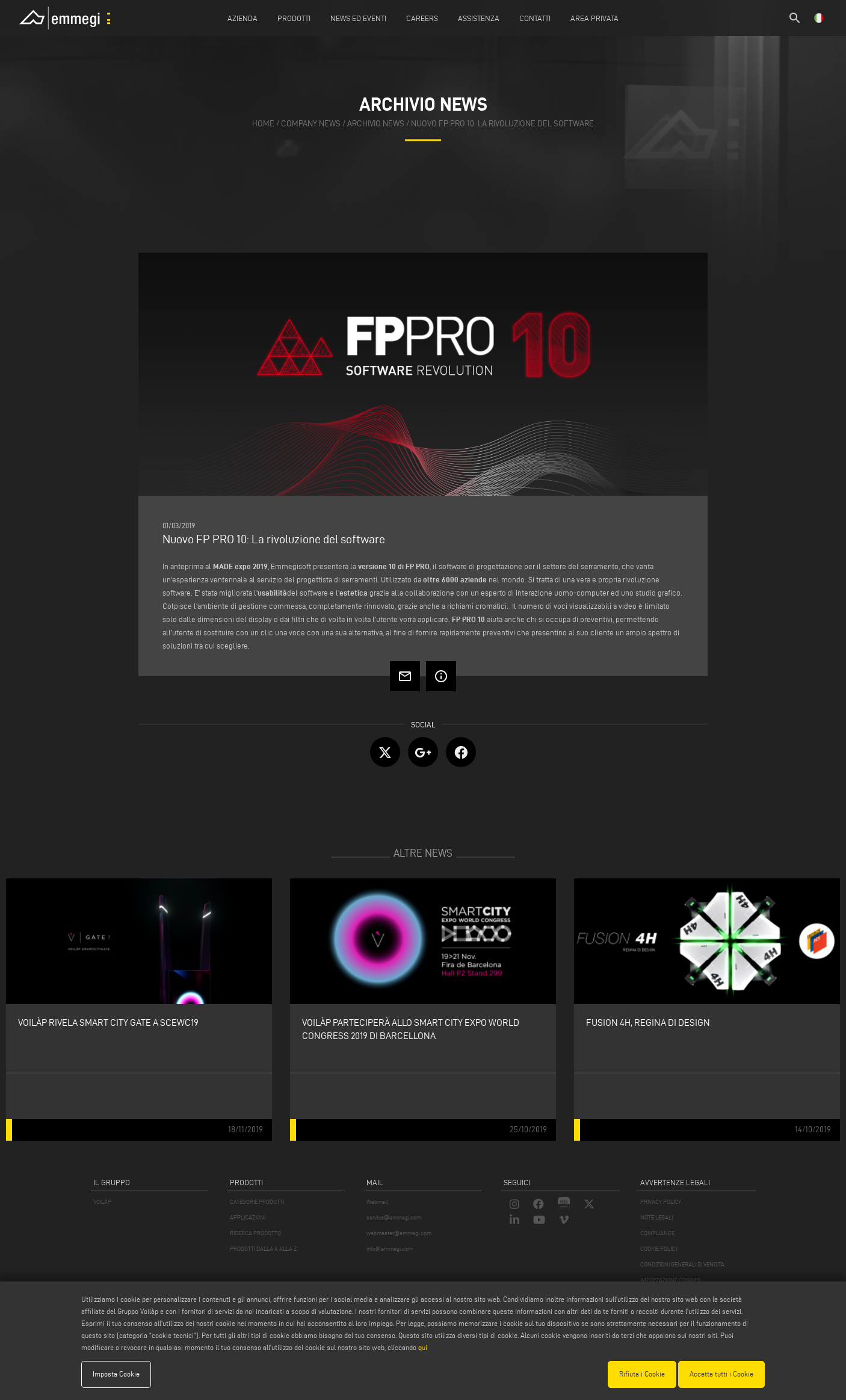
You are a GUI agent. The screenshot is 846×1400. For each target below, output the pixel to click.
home (263, 123)
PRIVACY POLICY (660, 1201)
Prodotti (293, 18)
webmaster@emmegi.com (398, 1233)
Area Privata (594, 18)
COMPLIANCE (657, 1233)
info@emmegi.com (389, 1248)
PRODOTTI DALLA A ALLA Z (263, 1248)
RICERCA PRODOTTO (255, 1233)
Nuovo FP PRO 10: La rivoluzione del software (502, 123)
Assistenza (478, 18)
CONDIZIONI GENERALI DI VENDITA (682, 1264)
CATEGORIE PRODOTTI (257, 1201)
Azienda (242, 18)
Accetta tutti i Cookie (721, 1374)
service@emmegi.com (393, 1217)
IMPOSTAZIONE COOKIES (670, 1280)
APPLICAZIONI (247, 1217)
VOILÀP (102, 1201)
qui (422, 1347)
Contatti (535, 18)
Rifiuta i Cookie (642, 1374)
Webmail (377, 1201)
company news (311, 123)
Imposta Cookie (116, 1374)
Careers (422, 18)
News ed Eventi (358, 18)
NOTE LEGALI (656, 1217)
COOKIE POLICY (659, 1248)
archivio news (375, 123)
